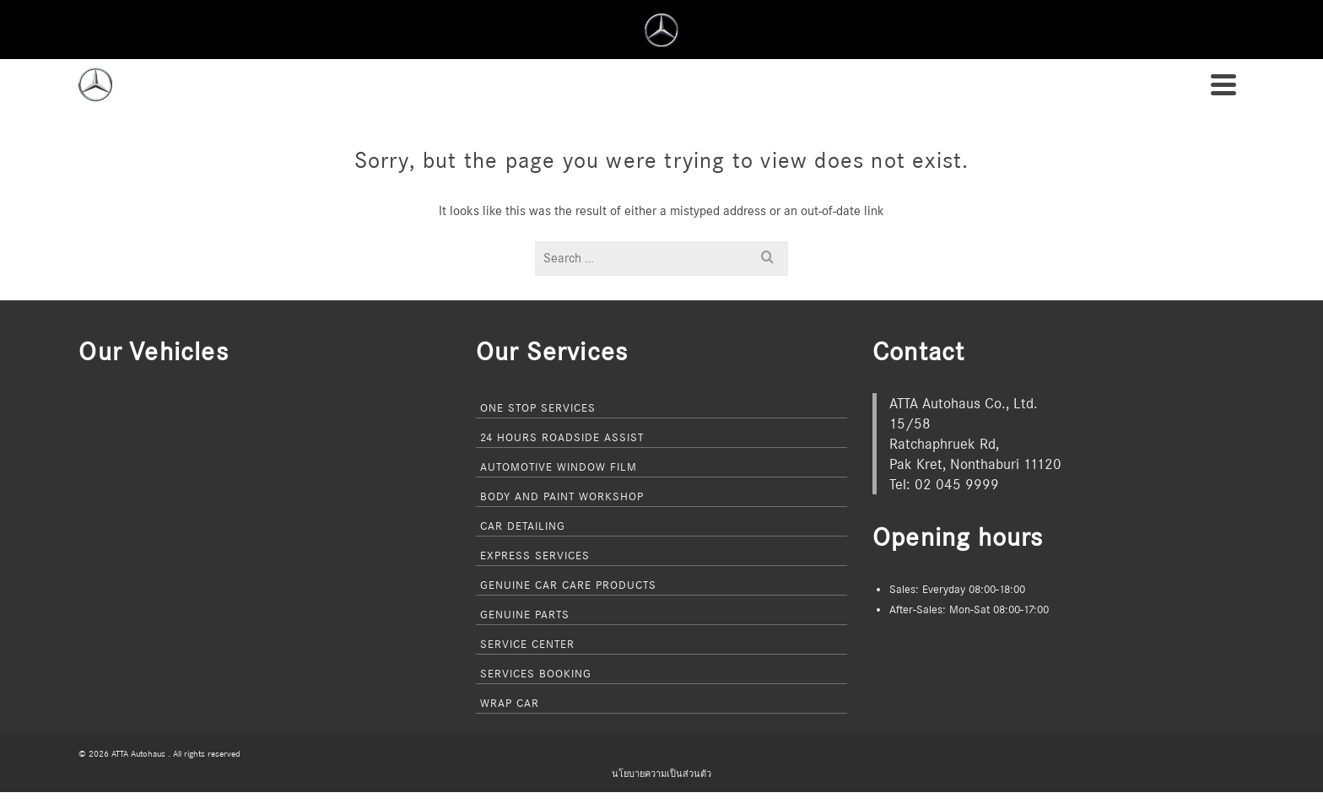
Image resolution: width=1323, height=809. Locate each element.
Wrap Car (509, 702)
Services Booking (535, 673)
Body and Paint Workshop (562, 496)
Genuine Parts (525, 614)
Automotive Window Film (558, 466)
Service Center (527, 643)
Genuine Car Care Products (568, 584)
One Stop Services (538, 407)
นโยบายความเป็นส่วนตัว (661, 774)
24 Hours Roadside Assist (562, 437)
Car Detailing (522, 525)
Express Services (535, 555)
